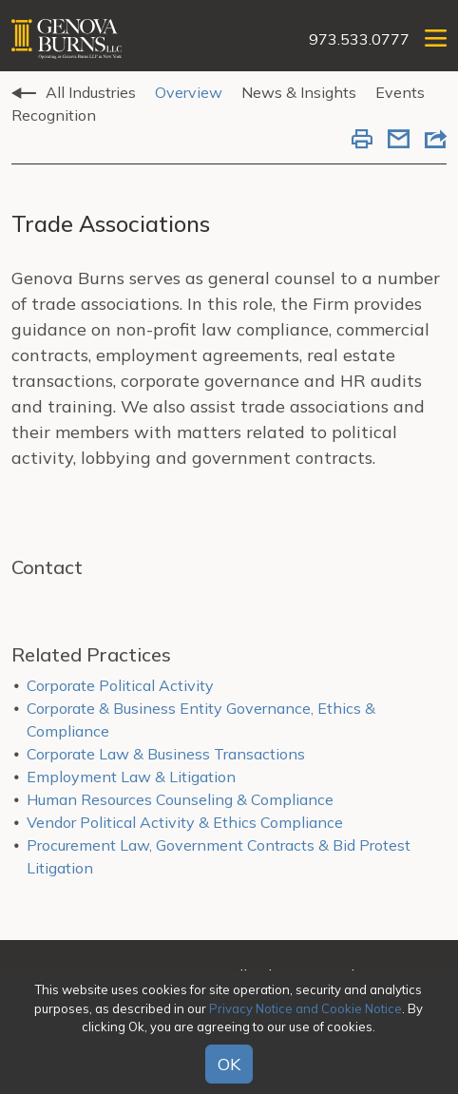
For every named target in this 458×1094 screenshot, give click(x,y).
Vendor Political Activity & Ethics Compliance (185, 822)
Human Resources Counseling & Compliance (180, 799)
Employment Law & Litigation (131, 776)
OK (229, 1064)
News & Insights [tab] (298, 92)
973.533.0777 (359, 38)
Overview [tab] (188, 92)
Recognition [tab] (53, 115)
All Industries (91, 92)
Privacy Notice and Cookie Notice (305, 1008)
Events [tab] (400, 92)
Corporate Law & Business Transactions (166, 753)
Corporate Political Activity (120, 685)
